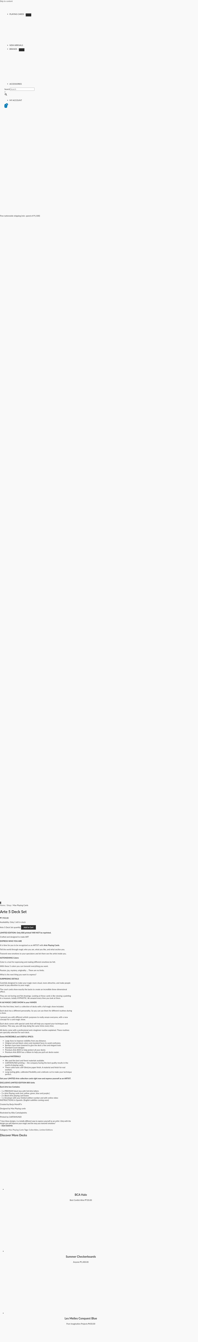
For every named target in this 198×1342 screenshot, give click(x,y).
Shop (9, 600)
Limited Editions (46, 824)
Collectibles (34, 824)
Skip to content (6, 1)
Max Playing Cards (16, 824)
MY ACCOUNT (15, 100)
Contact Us (33, 1180)
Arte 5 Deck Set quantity (10, 622)
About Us (32, 1178)
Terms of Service (35, 1175)
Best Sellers (33, 1162)
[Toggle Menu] (28, 14)
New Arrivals (33, 1159)
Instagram (32, 1194)
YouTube (31, 1196)
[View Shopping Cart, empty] (5, 106)
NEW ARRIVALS (16, 45)
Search (7, 89)
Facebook (32, 1191)
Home (2, 600)
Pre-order (32, 1164)
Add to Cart (28, 622)
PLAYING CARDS (16, 14)
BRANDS (13, 49)
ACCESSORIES (15, 84)
